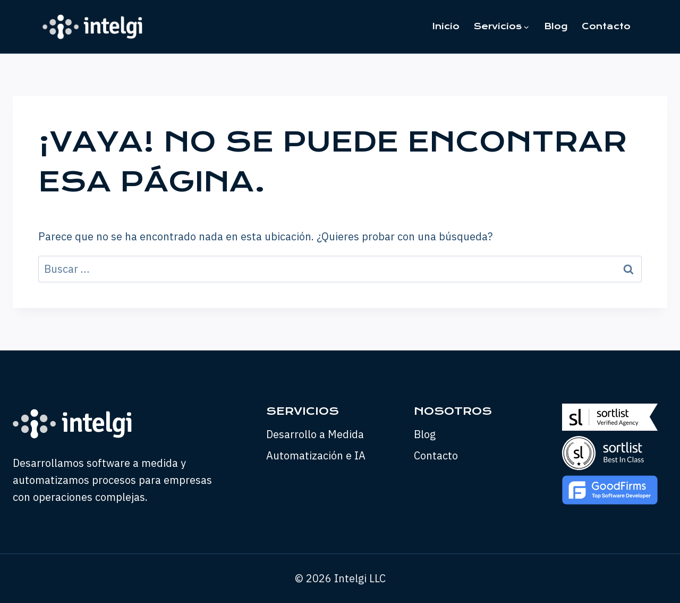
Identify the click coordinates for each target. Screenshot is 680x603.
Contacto (606, 26)
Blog (555, 26)
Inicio (446, 26)
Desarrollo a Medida (315, 434)
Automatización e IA (316, 455)
